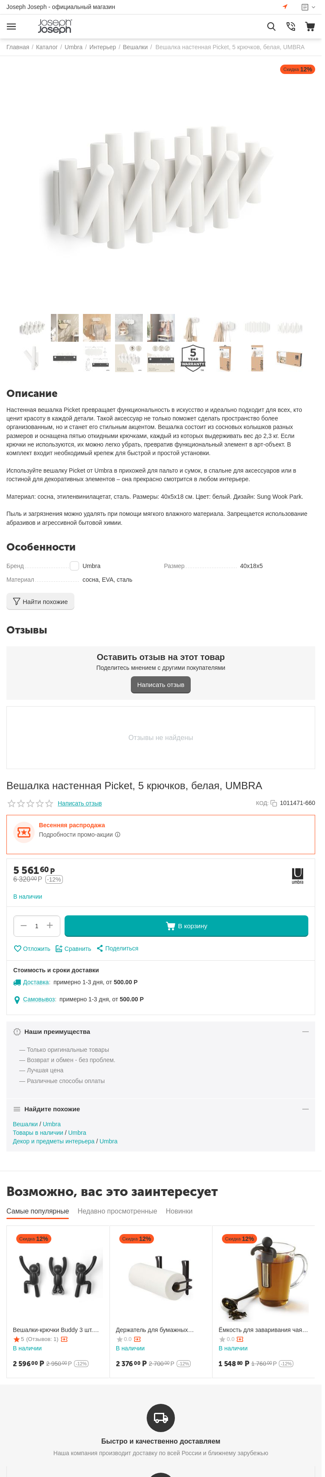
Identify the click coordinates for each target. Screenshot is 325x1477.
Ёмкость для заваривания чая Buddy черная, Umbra (260, 1330)
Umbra (52, 1124)
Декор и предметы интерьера (54, 1141)
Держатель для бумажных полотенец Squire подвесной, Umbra (156, 1330)
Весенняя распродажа (72, 825)
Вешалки (25, 1124)
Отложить (31, 948)
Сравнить (73, 948)
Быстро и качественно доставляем (160, 1441)
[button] (116, 948)
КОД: (262, 803)
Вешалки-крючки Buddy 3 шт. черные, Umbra (53, 1330)
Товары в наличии (38, 1132)
